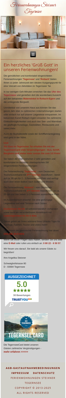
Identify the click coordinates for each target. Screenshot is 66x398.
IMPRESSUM (20, 373)
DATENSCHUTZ (44, 373)
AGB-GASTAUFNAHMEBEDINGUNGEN (33, 368)
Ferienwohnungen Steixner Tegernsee (33, 8)
